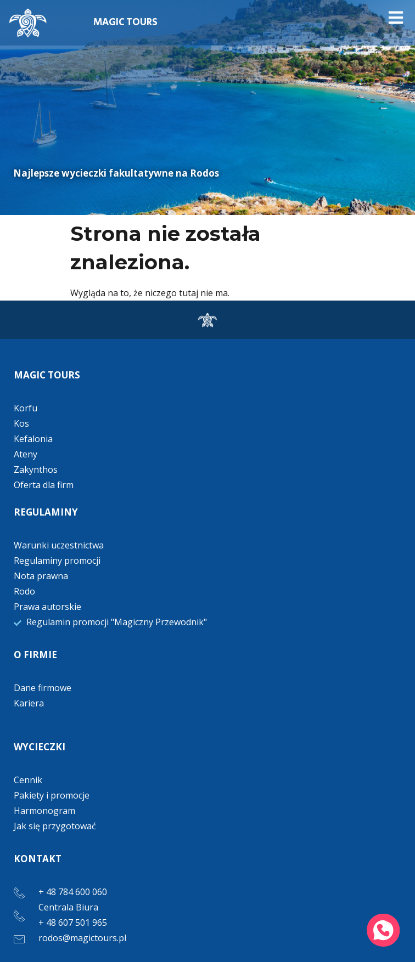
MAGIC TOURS (125, 22)
